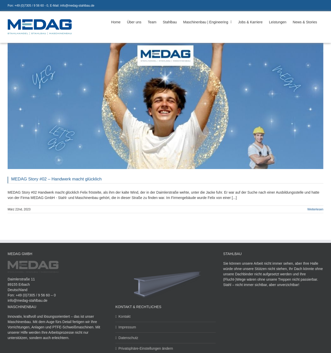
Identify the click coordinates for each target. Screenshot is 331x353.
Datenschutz (128, 338)
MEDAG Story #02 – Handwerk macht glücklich (56, 179)
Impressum (127, 327)
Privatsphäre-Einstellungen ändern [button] (145, 348)
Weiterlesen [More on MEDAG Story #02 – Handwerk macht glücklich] (315, 209)
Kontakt (124, 316)
